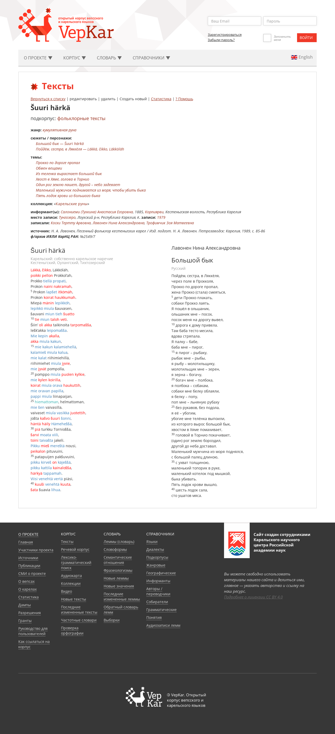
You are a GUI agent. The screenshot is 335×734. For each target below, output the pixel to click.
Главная (25, 542)
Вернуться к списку (48, 98)
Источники (28, 557)
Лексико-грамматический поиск (76, 562)
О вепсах (26, 581)
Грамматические (161, 609)
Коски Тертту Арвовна (71, 222)
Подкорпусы (157, 557)
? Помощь (184, 98)
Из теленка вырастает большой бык (69, 173)
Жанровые (155, 565)
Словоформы (115, 549)
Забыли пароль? (221, 39)
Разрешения (29, 612)
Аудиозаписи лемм (163, 625)
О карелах (27, 589)
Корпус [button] (74, 58)
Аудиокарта (71, 575)
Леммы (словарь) (119, 541)
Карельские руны (71, 203)
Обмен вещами (49, 168)
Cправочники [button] (151, 58)
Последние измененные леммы (122, 596)
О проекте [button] (38, 58)
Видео (66, 591)
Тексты (67, 541)
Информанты (158, 580)
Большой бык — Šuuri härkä (60, 143)
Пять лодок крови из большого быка (68, 195)
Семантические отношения (118, 560)
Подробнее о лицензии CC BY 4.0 (253, 596)
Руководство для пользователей (33, 631)
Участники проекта (35, 549)
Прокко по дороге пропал (58, 162)
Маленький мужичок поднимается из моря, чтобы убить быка (91, 190)
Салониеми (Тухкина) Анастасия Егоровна (97, 211)
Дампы (24, 604)
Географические (161, 572)
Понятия (154, 617)
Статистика (161, 98)
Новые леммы (116, 578)
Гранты (25, 620)
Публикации (29, 565)
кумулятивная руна (59, 129)
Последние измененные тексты (79, 609)
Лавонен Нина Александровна (118, 222)
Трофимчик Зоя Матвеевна (170, 222)
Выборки (112, 620)
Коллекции (71, 583)
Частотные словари (79, 620)
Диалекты (155, 549)
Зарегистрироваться (225, 34)
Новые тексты (73, 599)
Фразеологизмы (118, 570)
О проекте (28, 534)
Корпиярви (154, 211)
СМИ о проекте (32, 573)
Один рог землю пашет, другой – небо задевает (78, 184)
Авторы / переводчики (158, 591)
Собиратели (157, 601)
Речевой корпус (75, 549)
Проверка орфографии (72, 630)
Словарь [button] (109, 58)
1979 (161, 217)
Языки (152, 541)
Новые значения (119, 586)
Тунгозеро (67, 217)
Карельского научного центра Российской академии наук (277, 545)
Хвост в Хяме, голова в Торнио (62, 179)
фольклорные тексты (81, 118)
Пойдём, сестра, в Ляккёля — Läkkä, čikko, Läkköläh (80, 149)
